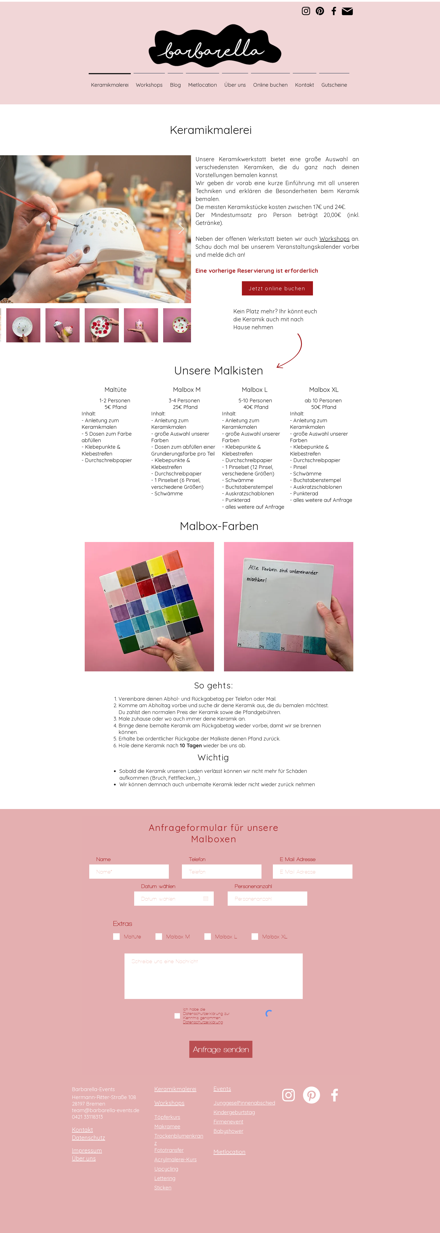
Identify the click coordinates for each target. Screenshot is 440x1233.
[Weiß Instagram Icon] (288, 1095)
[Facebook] (333, 10)
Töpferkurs (167, 1117)
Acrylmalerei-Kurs (175, 1159)
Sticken (162, 1187)
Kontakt (82, 1129)
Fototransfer (169, 1150)
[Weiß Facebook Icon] (334, 1095)
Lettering (164, 1178)
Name (103, 859)
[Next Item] (181, 229)
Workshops (334, 238)
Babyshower (228, 1131)
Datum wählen (158, 886)
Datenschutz (88, 1137)
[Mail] (347, 11)
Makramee (167, 1126)
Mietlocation (229, 1151)
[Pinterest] (319, 10)
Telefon (197, 859)
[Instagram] (306, 10)
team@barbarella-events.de (105, 1110)
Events (222, 1088)
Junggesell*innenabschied (244, 1103)
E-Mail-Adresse (298, 859)
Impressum (87, 1150)
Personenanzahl (253, 886)
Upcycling (166, 1169)
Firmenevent (228, 1121)
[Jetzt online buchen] (277, 288)
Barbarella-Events (93, 1089)
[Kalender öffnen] (206, 898)
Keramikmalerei (175, 1089)
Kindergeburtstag (234, 1112)
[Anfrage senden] (220, 1049)
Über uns (84, 1158)
